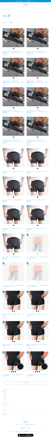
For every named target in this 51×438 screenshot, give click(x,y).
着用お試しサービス (7, 414)
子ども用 (4, 403)
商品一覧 (4, 392)
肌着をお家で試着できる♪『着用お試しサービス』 (25, 1)
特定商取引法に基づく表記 (30, 424)
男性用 (5, 22)
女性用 (11, 22)
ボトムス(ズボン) (7, 407)
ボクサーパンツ (6, 405)
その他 (4, 411)
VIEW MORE (25, 383)
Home (4, 9)
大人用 (4, 395)
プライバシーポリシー (20, 424)
